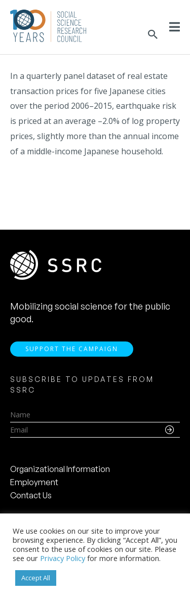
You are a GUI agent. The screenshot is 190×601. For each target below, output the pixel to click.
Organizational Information (60, 469)
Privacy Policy (62, 558)
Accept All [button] (35, 577)
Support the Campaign (71, 349)
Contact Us (31, 495)
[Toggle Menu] (174, 27)
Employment (34, 482)
